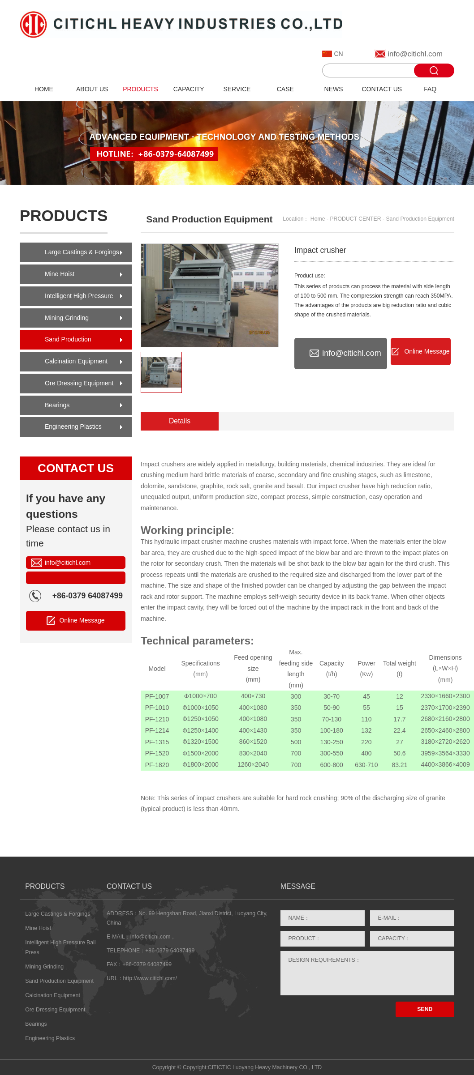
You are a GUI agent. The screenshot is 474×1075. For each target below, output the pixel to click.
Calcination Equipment (76, 361)
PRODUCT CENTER (355, 219)
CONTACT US (382, 89)
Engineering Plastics (73, 426)
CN (338, 53)
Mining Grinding (67, 317)
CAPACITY (188, 89)
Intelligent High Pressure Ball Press (79, 299)
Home (317, 219)
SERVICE (236, 89)
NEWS (333, 89)
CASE (285, 89)
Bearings (57, 405)
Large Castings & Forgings (82, 252)
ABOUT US (92, 89)
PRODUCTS (140, 89)
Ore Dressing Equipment (79, 383)
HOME (43, 89)
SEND (424, 1009)
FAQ (430, 89)
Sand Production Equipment (68, 343)
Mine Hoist (59, 273)
